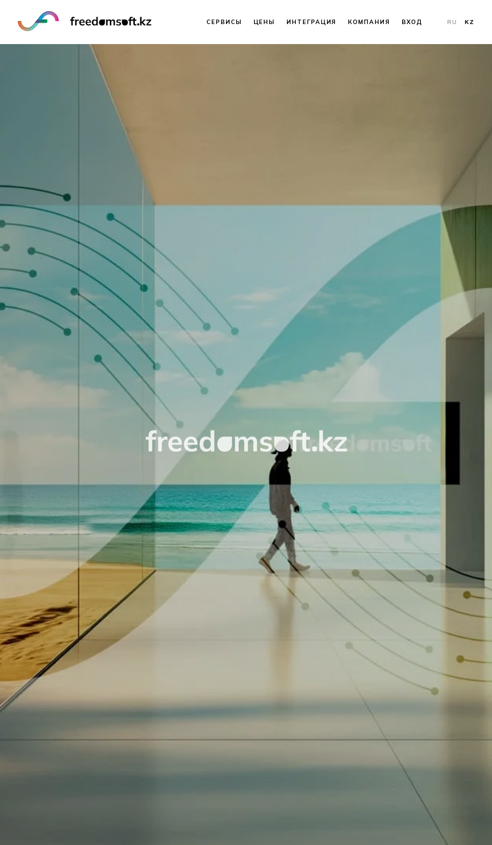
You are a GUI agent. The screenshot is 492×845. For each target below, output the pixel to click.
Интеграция (311, 21)
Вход (412, 21)
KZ (469, 22)
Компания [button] (369, 21)
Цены (264, 21)
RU (452, 22)
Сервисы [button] (224, 21)
